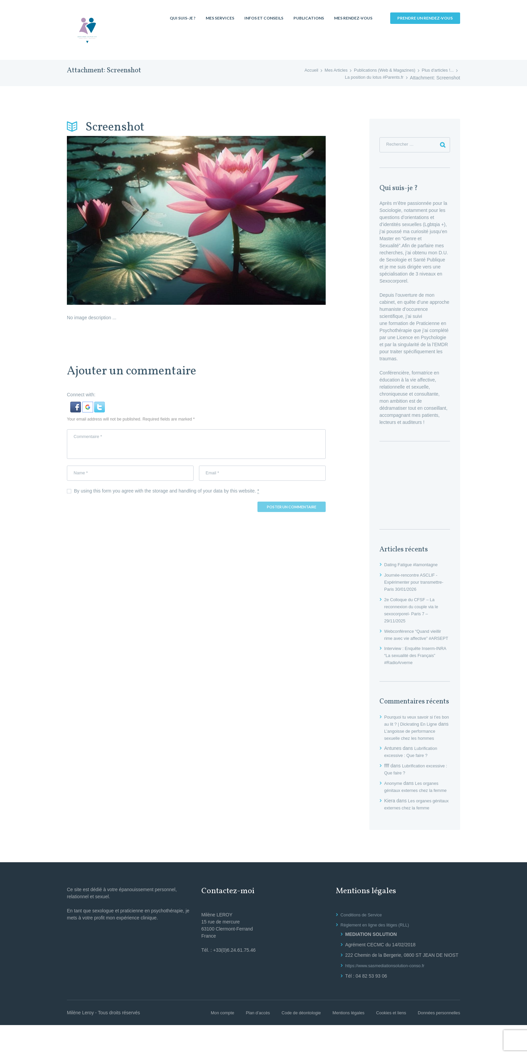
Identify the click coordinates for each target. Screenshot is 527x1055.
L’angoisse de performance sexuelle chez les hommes (416, 747)
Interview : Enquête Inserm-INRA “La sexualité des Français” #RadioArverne (413, 664)
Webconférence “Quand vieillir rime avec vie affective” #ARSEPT (415, 640)
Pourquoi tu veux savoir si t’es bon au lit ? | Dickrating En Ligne (415, 732)
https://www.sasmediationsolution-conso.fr (389, 995)
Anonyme (394, 799)
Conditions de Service (363, 944)
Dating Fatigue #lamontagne (413, 566)
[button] (76, 405)
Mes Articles (324, 70)
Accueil (298, 70)
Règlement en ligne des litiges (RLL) (378, 954)
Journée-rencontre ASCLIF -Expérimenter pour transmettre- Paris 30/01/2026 (417, 583)
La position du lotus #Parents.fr (371, 77)
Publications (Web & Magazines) (378, 70)
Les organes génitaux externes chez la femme (413, 806)
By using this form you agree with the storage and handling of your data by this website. (166, 496)
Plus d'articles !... (436, 70)
